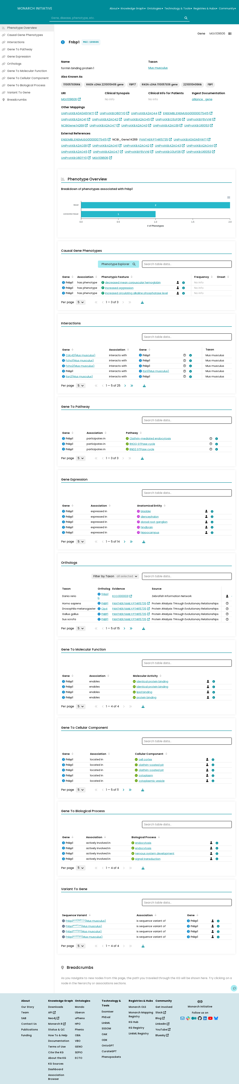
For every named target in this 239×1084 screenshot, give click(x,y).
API (52, 1012)
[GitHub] (200, 1018)
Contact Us (29, 1024)
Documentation (58, 1041)
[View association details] (182, 282)
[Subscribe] (182, 1018)
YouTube (162, 1029)
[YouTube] (210, 1018)
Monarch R (57, 1024)
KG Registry (136, 1028)
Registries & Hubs (205, 8)
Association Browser (56, 1077)
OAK (104, 1034)
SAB (23, 1018)
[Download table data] (141, 302)
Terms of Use (57, 1046)
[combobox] (119, 18)
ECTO (78, 1058)
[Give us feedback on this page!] (234, 988)
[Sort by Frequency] (211, 276)
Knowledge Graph (133, 8)
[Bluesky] (216, 1018)
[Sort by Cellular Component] (165, 753)
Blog (160, 1018)
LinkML (106, 1023)
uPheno (80, 1018)
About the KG (57, 1058)
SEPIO (78, 1052)
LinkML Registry (139, 1033)
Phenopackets (111, 1057)
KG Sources (55, 1063)
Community (227, 8)
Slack (160, 1012)
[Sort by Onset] (227, 276)
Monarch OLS (137, 1007)
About (114, 8)
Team (25, 1012)
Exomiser (108, 1011)
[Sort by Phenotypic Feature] (131, 276)
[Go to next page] (124, 386)
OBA (78, 1035)
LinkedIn (162, 1024)
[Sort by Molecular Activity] (160, 675)
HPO (78, 1024)
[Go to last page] (131, 386)
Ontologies (155, 8)
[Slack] (188, 1018)
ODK (104, 1040)
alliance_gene (202, 99)
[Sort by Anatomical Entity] (164, 505)
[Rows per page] (81, 302)
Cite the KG (56, 1052)
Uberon (80, 1012)
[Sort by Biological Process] (158, 837)
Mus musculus (158, 68)
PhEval (106, 1017)
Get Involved (163, 1007)
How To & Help (57, 1035)
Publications (29, 1029)
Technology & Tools (178, 8)
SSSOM (106, 1028)
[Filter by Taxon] (115, 576)
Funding (26, 1035)
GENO (78, 1046)
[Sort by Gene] (72, 276)
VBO (78, 1041)
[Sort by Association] (95, 276)
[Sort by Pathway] (140, 432)
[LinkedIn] (205, 1018)
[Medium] (193, 1018)
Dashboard (55, 1069)
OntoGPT (108, 1045)
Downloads (55, 1007)
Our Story (27, 1007)
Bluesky (162, 1035)
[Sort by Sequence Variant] (89, 915)
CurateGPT (109, 1051)
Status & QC (56, 1029)
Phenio (79, 1029)
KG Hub (133, 1022)
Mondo (79, 1007)
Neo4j (53, 1018)
